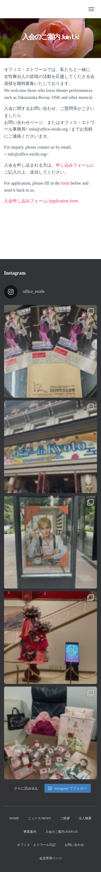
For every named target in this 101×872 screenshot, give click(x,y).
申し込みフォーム (73, 165)
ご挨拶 (65, 818)
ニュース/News (39, 818)
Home (14, 818)
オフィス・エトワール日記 (36, 845)
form (65, 183)
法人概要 (85, 818)
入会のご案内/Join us (61, 832)
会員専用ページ (50, 858)
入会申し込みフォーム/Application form (41, 201)
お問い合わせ (74, 845)
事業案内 (29, 832)
